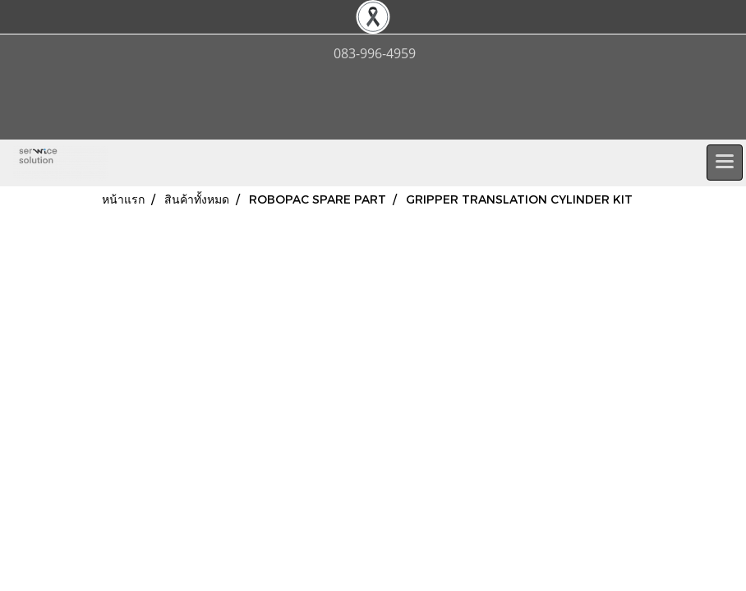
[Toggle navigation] (725, 162)
